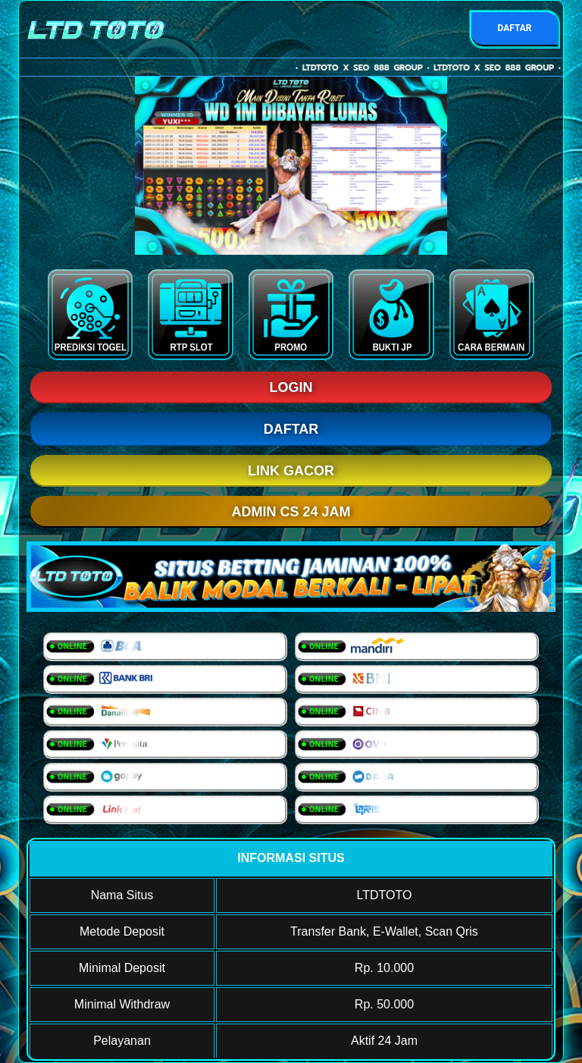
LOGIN (291, 387)
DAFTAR (514, 28)
